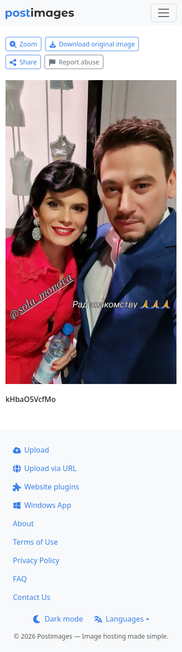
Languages (118, 619)
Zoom (23, 44)
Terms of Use (35, 542)
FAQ (20, 579)
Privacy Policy (36, 560)
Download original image (92, 44)
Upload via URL (44, 468)
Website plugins (46, 487)
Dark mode (58, 619)
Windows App (42, 505)
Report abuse (74, 62)
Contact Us (31, 597)
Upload (31, 450)
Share (23, 62)
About (23, 523)
